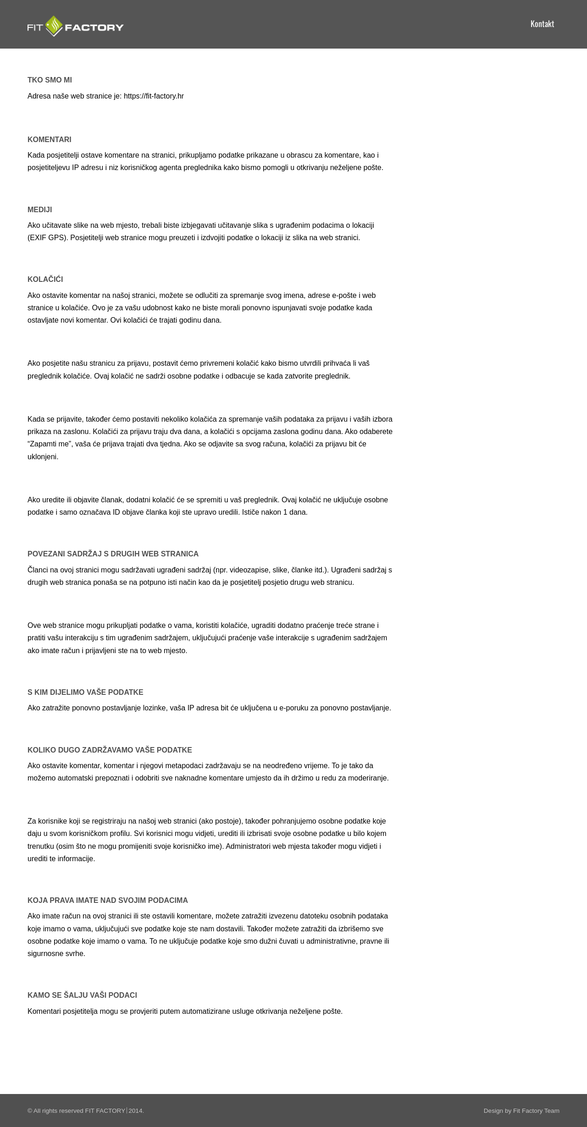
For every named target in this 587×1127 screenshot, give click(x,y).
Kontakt (542, 23)
